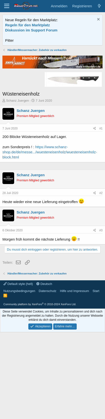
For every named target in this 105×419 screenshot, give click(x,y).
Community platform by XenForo (39, 388)
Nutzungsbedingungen (19, 375)
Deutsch (44, 368)
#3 (101, 289)
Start (96, 375)
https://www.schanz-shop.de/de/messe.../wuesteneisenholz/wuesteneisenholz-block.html (49, 177)
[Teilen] (95, 154)
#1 (101, 154)
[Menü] (6, 6)
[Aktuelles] (99, 5)
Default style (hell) (18, 368)
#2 (101, 251)
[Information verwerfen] (98, 19)
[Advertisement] (52, 60)
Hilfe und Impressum (74, 375)
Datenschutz (47, 375)
